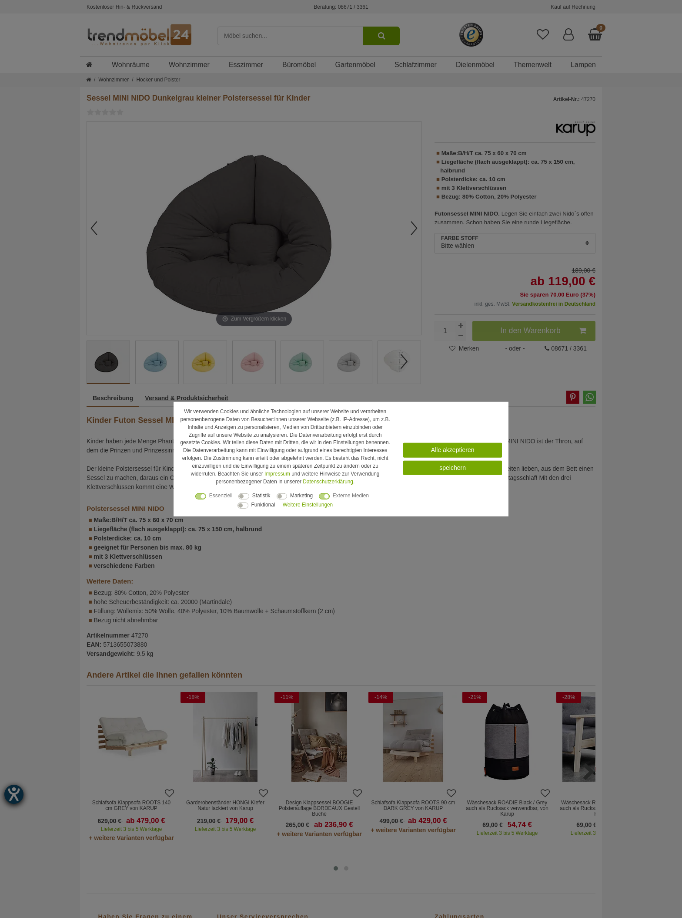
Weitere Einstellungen (308, 504)
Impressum (277, 474)
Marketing (301, 495)
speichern (452, 467)
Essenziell (221, 495)
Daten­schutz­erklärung (328, 481)
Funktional (263, 504)
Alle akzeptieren (453, 449)
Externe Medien (351, 495)
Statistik (261, 495)
